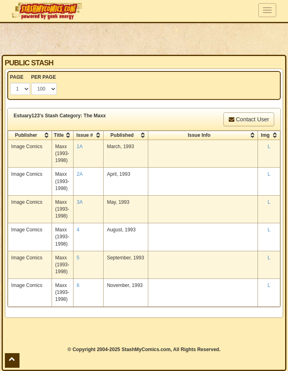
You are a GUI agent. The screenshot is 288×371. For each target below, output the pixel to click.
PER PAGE (43, 77)
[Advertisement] (144, 38)
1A (80, 146)
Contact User (249, 119)
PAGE (17, 77)
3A (80, 202)
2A (80, 174)
